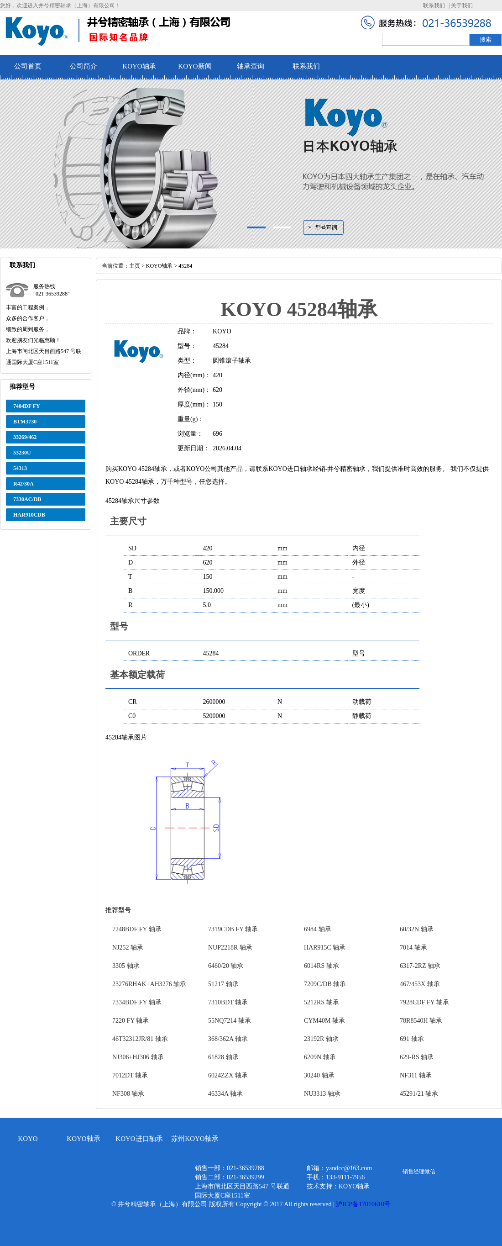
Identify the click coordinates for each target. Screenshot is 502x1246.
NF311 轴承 (416, 1075)
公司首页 (28, 66)
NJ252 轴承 (127, 947)
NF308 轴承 (128, 1093)
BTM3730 (25, 421)
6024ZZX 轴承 (228, 1075)
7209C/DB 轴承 (325, 984)
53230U (22, 452)
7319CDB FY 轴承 (233, 929)
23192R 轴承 (321, 1038)
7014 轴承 (413, 947)
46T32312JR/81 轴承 (140, 1038)
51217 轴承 (223, 984)
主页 (134, 266)
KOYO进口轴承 (138, 1138)
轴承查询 (250, 66)
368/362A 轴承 (228, 1038)
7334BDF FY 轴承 (137, 1002)
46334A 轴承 (225, 1093)
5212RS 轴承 (321, 1002)
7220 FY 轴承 (130, 1020)
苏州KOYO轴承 (194, 1138)
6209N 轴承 (320, 1057)
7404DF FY (26, 406)
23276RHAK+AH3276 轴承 (149, 984)
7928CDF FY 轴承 (424, 1002)
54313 (20, 468)
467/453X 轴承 (420, 984)
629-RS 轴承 (417, 1057)
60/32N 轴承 (417, 929)
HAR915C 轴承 (324, 947)
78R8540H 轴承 (421, 1020)
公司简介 (83, 66)
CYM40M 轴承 (324, 1020)
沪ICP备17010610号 (363, 1204)
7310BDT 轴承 (228, 1002)
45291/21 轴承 (419, 1093)
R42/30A (23, 483)
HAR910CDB (29, 515)
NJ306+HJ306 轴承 (138, 1057)
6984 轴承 (317, 929)
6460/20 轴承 (225, 965)
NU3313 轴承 (322, 1093)
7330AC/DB (27, 499)
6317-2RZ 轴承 (420, 965)
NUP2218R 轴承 (230, 947)
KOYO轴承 (139, 66)
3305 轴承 (126, 965)
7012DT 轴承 (130, 1075)
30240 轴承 (319, 1075)
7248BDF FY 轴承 (137, 929)
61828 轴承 (223, 1057)
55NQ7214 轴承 (229, 1020)
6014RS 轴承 (321, 965)
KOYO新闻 (194, 66)
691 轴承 (412, 1038)
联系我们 (434, 5)
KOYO (27, 1138)
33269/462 (25, 437)
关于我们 (462, 5)
